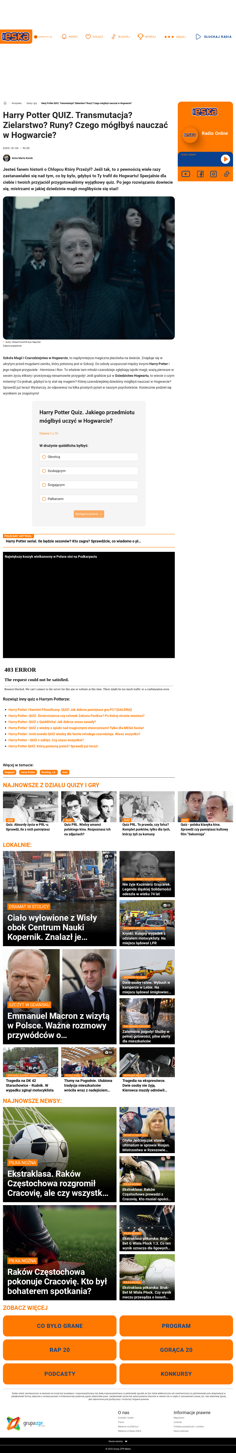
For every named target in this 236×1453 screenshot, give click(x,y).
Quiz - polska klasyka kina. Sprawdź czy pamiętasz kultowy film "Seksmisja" (205, 829)
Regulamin (179, 1417)
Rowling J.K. (48, 772)
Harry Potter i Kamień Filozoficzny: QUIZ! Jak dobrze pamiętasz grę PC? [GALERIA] (70, 710)
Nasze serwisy (118, 1441)
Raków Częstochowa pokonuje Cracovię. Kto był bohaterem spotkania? (59, 1276)
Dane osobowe (181, 1431)
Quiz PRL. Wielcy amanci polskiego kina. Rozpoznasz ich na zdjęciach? (89, 829)
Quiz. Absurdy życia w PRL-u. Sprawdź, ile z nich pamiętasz (30, 826)
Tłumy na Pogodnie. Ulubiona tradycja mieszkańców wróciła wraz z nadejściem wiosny (89, 1085)
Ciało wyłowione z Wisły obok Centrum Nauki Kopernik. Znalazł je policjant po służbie (59, 922)
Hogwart (10, 772)
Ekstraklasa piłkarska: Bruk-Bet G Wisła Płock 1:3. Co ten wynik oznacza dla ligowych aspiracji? (147, 1243)
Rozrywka (16, 103)
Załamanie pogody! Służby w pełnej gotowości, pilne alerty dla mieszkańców (147, 1036)
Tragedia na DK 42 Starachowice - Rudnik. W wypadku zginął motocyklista (30, 1085)
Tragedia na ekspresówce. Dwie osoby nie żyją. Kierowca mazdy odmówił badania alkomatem (147, 1085)
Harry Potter (28, 772)
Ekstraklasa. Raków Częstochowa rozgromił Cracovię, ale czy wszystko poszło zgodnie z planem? (59, 1178)
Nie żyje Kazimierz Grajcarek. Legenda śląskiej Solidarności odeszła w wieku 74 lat (147, 889)
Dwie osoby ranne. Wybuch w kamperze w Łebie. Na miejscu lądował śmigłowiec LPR (147, 987)
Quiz (65, 772)
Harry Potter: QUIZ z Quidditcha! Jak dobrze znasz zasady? (52, 722)
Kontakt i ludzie (125, 1417)
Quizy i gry (32, 103)
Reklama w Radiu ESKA (129, 1431)
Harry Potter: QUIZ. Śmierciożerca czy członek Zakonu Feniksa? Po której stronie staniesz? (76, 716)
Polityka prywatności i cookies (189, 1426)
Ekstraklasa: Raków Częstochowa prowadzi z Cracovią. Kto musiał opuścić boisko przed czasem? (147, 1194)
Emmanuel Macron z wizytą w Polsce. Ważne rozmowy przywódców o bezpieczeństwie (59, 1020)
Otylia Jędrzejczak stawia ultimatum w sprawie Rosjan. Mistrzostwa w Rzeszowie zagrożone (147, 1145)
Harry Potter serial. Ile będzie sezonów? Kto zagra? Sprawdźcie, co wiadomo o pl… (73, 541)
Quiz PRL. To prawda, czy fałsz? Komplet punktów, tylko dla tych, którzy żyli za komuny (147, 829)
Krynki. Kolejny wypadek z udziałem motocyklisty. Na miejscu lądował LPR (147, 938)
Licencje (178, 1422)
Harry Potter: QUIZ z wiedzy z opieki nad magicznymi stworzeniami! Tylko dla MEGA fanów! (76, 728)
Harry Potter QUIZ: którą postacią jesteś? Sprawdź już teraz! (53, 746)
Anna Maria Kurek (22, 158)
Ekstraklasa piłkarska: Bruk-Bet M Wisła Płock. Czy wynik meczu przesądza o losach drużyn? (147, 1292)
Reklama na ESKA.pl (128, 1426)
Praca (121, 1422)
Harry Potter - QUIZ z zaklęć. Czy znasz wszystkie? (46, 740)
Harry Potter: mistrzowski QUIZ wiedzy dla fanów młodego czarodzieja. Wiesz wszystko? (74, 734)
